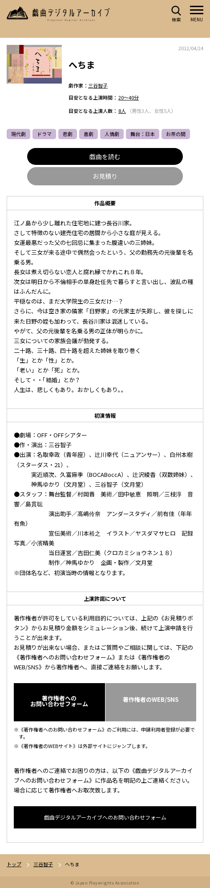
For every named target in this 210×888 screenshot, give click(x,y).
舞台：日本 (142, 133)
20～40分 (128, 97)
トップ (14, 864)
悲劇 (68, 133)
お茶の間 (176, 133)
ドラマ (44, 133)
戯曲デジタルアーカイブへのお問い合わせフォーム (105, 817)
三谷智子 (98, 85)
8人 (122, 110)
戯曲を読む (105, 156)
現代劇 (18, 133)
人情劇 (112, 133)
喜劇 (88, 133)
